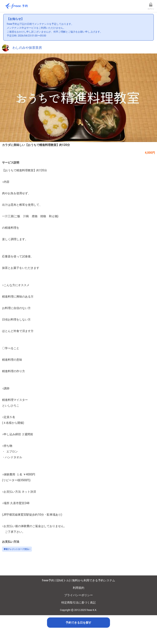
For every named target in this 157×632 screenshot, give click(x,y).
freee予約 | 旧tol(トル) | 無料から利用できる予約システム (78, 580)
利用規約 (78, 587)
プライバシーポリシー (78, 595)
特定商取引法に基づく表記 (78, 602)
